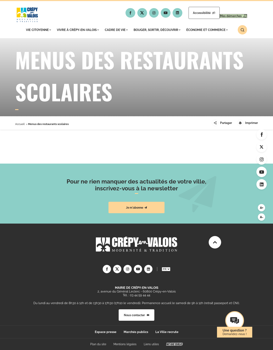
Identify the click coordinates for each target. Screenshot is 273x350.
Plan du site (98, 344)
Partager (222, 123)
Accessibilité (192, 13)
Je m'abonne (136, 207)
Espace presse (105, 332)
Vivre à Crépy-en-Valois (78, 30)
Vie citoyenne (38, 30)
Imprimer (247, 123)
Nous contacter (136, 315)
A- (261, 217)
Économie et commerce (207, 30)
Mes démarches (229, 13)
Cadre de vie (116, 30)
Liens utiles (151, 344)
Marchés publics (136, 332)
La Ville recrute (166, 332)
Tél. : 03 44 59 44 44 (136, 295)
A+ (261, 208)
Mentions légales (124, 344)
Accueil (20, 124)
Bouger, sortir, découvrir (157, 30)
